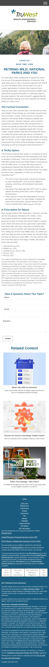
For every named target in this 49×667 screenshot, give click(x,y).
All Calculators (24, 529)
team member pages (31, 589)
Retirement (24, 506)
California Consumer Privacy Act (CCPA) (23, 653)
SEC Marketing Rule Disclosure (13, 583)
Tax (24, 516)
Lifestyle (24, 521)
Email (6, 309)
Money (24, 518)
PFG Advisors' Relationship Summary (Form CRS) (21, 541)
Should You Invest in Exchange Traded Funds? (24, 436)
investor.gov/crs (17, 547)
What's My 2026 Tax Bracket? (24, 387)
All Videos (24, 526)
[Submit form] (8, 338)
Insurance (24, 513)
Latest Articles (24, 523)
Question (6, 321)
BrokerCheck (6, 533)
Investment (24, 508)
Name (6, 297)
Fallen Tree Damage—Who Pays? (24, 482)
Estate (24, 511)
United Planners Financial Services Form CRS (19, 537)
